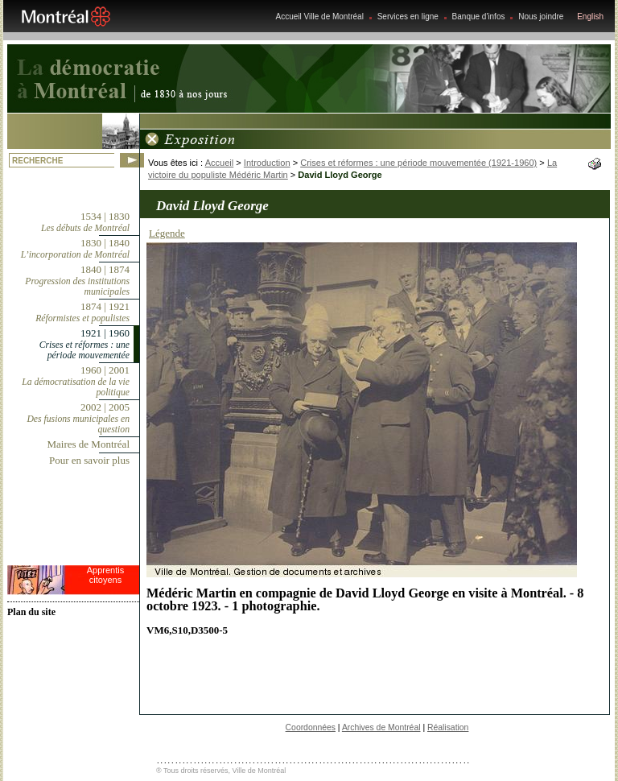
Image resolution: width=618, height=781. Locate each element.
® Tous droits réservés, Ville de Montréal (221, 771)
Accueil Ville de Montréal (320, 16)
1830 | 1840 (75, 248)
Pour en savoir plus (89, 460)
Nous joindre (540, 16)
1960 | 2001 (76, 381)
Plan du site (31, 612)
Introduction (267, 162)
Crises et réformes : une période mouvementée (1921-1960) (418, 162)
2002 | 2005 (78, 418)
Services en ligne (408, 16)
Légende (167, 233)
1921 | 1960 (84, 344)
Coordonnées (311, 727)
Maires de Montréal (88, 444)
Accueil (219, 162)
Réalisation (447, 727)
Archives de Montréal (381, 727)
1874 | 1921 (82, 312)
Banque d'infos (478, 16)
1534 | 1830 (85, 221)
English (590, 16)
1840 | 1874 (77, 280)
